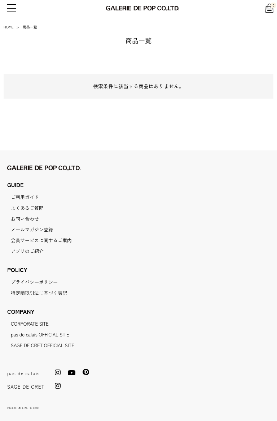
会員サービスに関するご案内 (41, 240)
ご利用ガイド (25, 197)
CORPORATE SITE (30, 323)
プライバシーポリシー (34, 282)
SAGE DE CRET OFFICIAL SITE (42, 345)
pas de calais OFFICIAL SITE (40, 334)
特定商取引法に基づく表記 (39, 292)
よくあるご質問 (27, 207)
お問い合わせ (25, 218)
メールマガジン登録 (32, 229)
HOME (9, 27)
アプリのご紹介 (27, 251)
